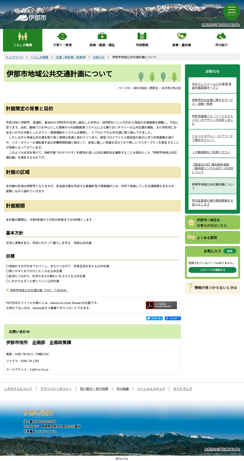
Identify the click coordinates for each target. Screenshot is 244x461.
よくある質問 (207, 237)
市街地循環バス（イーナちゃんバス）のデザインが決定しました (212, 120)
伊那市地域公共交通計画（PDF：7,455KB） (39, 290)
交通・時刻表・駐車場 (70, 57)
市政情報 (142, 44)
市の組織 (122, 388)
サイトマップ (182, 388)
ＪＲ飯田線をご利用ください (211, 152)
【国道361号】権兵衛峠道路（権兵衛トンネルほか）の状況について (212, 168)
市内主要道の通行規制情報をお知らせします (212, 202)
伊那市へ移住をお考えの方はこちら (212, 222)
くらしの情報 (22, 44)
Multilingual (211, 5)
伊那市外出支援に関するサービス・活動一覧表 (212, 102)
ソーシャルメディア (151, 388)
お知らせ (99, 57)
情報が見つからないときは (215, 287)
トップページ (14, 57)
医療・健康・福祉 (102, 44)
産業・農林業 (181, 44)
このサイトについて (18, 388)
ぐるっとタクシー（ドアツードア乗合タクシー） (212, 138)
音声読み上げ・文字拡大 (180, 7)
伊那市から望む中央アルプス (221, 25)
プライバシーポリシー (56, 388)
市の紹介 (221, 44)
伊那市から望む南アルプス (222, 449)
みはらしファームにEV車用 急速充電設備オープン (211, 86)
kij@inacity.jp (39, 369)
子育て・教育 (62, 44)
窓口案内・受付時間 (94, 388)
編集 (230, 251)
